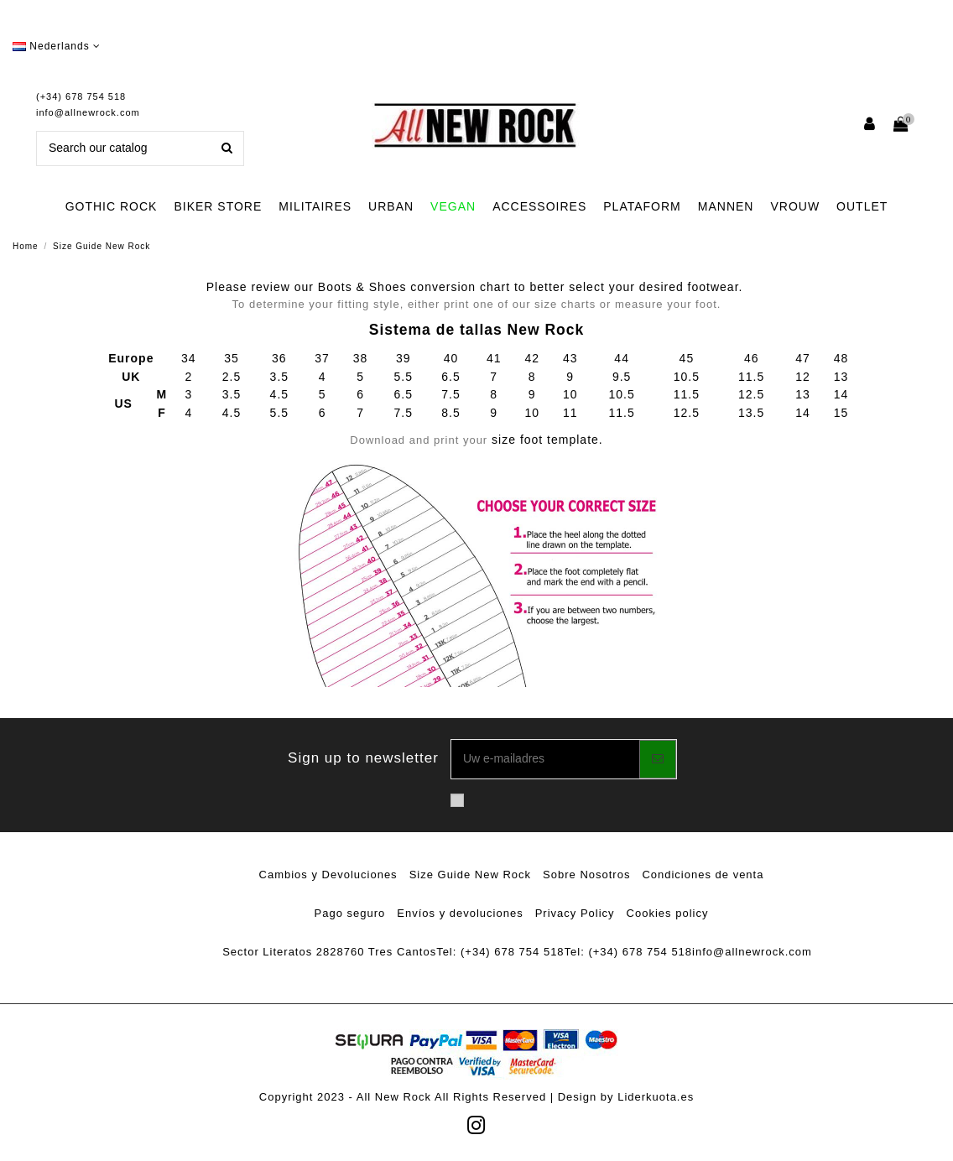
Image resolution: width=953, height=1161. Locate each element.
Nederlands (57, 46)
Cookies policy (668, 913)
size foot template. (476, 439)
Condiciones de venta (702, 874)
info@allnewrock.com (88, 112)
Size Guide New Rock (470, 874)
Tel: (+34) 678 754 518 (500, 951)
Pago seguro (350, 913)
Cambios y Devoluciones (328, 874)
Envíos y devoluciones (460, 913)
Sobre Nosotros (586, 874)
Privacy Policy (575, 913)
